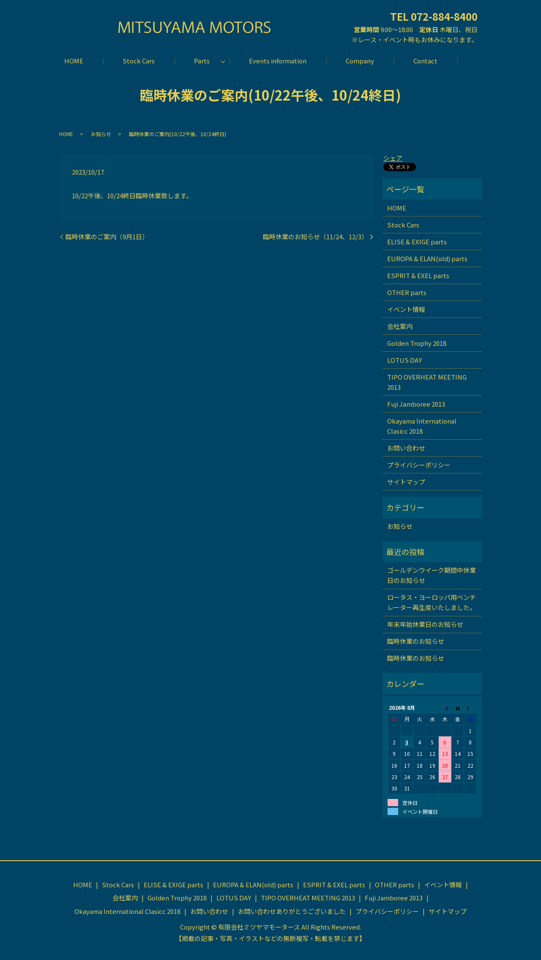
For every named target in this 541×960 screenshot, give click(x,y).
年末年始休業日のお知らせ (425, 624)
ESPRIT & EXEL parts (418, 275)
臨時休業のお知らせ (415, 641)
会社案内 (400, 326)
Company (360, 60)
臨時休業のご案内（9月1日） (107, 236)
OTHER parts (406, 292)
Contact (425, 60)
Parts (202, 60)
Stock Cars (139, 60)
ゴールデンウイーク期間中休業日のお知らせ (431, 575)
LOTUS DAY (404, 360)
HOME (73, 60)
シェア (392, 157)
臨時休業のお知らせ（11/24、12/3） (315, 236)
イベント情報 (406, 309)
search (467, 61)
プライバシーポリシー (419, 464)
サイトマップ (406, 481)
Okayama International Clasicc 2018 (421, 425)
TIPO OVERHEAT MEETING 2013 (427, 381)
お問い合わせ (406, 447)
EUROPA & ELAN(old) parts (427, 258)
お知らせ (101, 133)
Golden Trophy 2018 (416, 343)
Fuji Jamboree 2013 (416, 403)
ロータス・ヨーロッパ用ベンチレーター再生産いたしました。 (431, 602)
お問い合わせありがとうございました (292, 911)
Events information (277, 60)
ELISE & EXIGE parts (417, 241)
